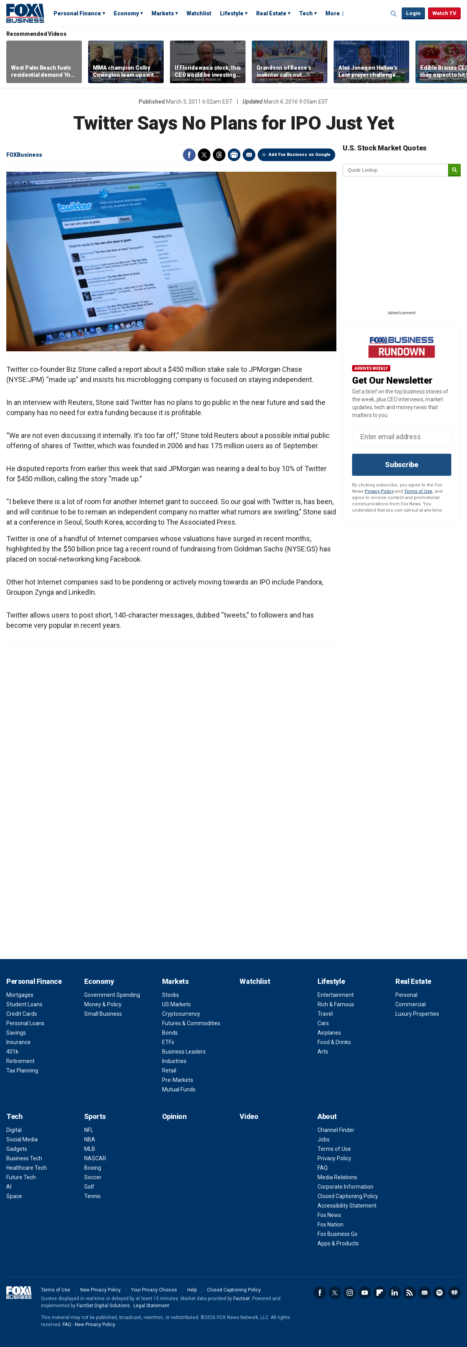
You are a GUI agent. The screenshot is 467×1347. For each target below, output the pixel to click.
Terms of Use (418, 491)
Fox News (329, 1215)
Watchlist (198, 13)
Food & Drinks (334, 1042)
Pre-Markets (177, 1080)
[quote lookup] (396, 170)
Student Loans (24, 1004)
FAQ (322, 1168)
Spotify (439, 1292)
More (332, 13)
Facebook (189, 154)
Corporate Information (345, 1187)
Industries (174, 1061)
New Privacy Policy (100, 1290)
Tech (306, 13)
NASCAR (95, 1158)
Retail (169, 1070)
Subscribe (401, 464)
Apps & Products (338, 1243)
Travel (325, 1014)
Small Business (103, 1014)
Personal (406, 995)
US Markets (176, 1004)
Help (192, 1290)
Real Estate (271, 13)
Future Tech (21, 1177)
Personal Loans (25, 1023)
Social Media (22, 1139)
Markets (162, 13)
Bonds (170, 1033)
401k (12, 1051)
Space (14, 1196)
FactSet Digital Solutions (103, 1305)
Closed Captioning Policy (347, 1196)
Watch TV (444, 13)
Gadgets (16, 1149)
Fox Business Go (337, 1234)
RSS (409, 1292)
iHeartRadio (454, 1292)
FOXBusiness (24, 155)
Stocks (170, 995)
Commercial (410, 1004)
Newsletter (424, 1292)
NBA (89, 1139)
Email (249, 154)
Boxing (92, 1168)
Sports (95, 1116)
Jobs (323, 1139)
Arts (322, 1051)
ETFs (168, 1042)
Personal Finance (77, 13)
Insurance (18, 1042)
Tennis (92, 1196)
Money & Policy (103, 1004)
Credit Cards (21, 1014)
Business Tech (24, 1158)
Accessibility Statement (347, 1205)
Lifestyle (232, 13)
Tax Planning (22, 1070)
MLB (89, 1149)
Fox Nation (330, 1224)
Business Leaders (184, 1051)
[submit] (454, 170)
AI (8, 1187)
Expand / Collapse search (394, 13)
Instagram (349, 1292)
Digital (14, 1130)
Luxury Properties (417, 1014)
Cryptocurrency (181, 1014)
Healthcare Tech (26, 1168)
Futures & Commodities (191, 1023)
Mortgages (19, 995)
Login (413, 13)
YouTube (364, 1292)
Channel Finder (335, 1130)
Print (234, 154)
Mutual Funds (179, 1089)
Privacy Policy (379, 491)
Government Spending (112, 995)
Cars (323, 1023)
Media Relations (337, 1177)
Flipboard (379, 1292)
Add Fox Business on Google (299, 154)
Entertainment (335, 995)
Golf (89, 1187)
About (327, 1116)
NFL (88, 1130)
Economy (126, 13)
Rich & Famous (335, 1004)
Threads (219, 154)
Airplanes (329, 1033)
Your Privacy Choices (154, 1290)
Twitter (204, 154)
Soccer (93, 1177)
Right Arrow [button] (452, 62)
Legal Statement (151, 1305)
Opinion (174, 1116)
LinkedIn (394, 1292)
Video (249, 1116)
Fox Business (25, 13)
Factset (241, 1298)
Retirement (20, 1061)
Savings (16, 1033)
